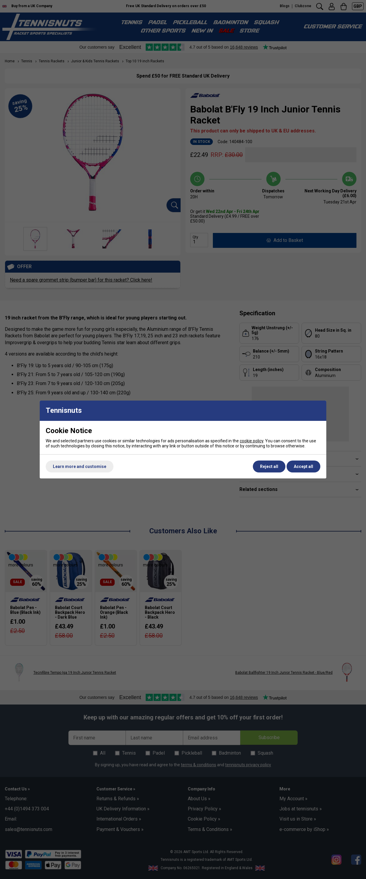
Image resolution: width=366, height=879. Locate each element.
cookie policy (251, 440)
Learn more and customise (79, 466)
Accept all (303, 466)
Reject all (269, 466)
